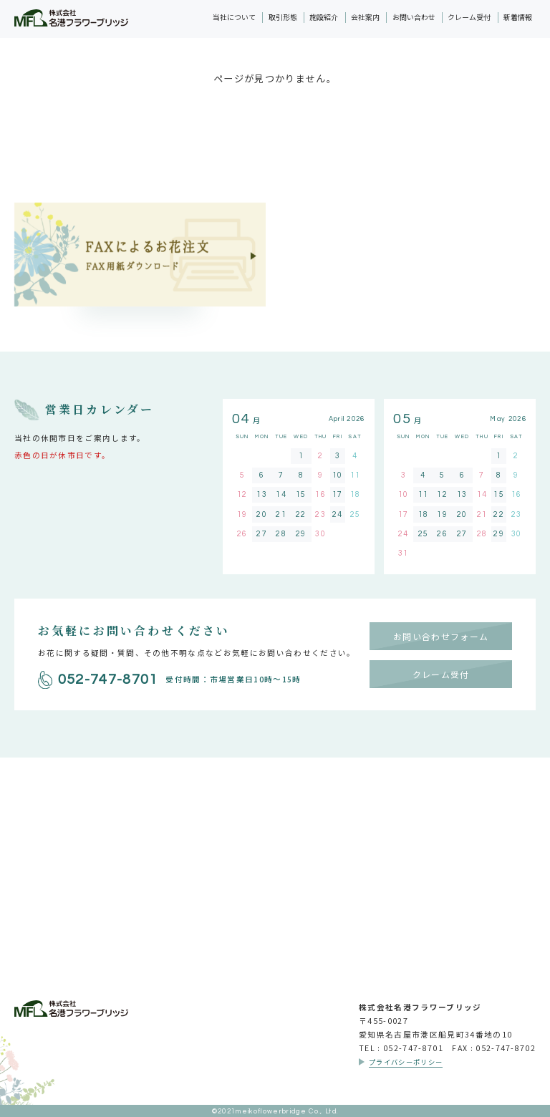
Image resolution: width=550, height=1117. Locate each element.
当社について (234, 17)
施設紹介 (323, 17)
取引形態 (283, 17)
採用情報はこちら (275, 882)
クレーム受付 (469, 17)
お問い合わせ (413, 17)
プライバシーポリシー (406, 1062)
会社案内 (365, 17)
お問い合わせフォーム (440, 636)
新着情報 (517, 17)
